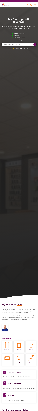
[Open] (35, 4)
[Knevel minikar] (31, 5)
